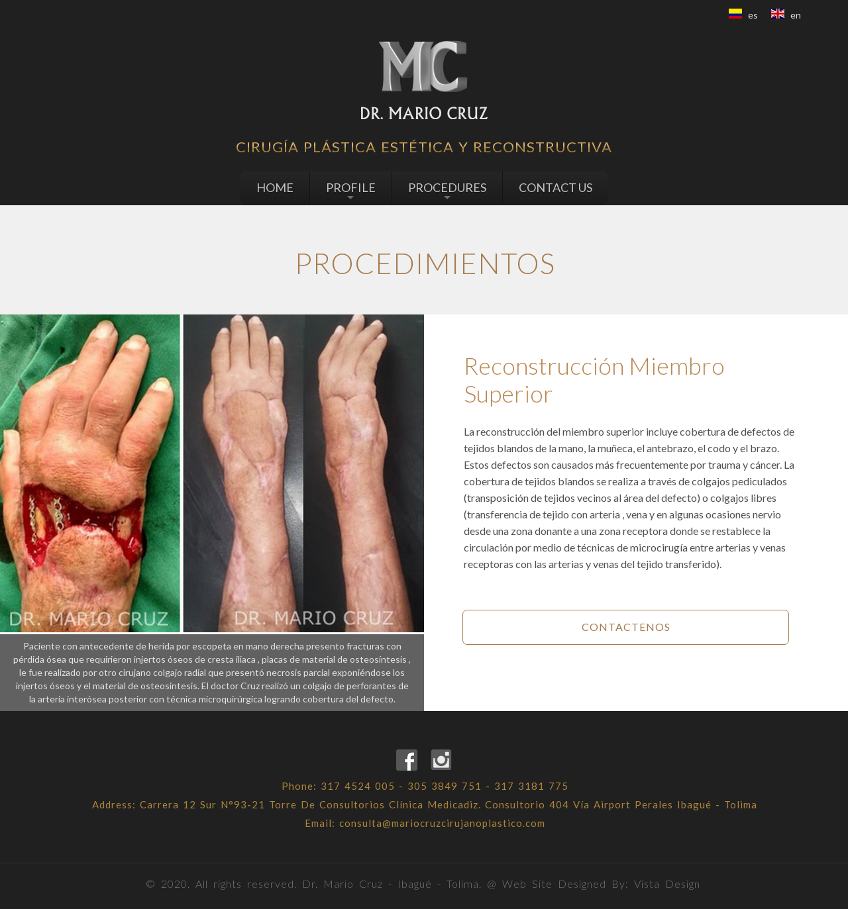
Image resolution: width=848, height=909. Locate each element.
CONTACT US (555, 187)
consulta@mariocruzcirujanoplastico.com (442, 823)
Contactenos (626, 626)
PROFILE (351, 191)
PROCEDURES (447, 191)
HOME (274, 187)
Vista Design (667, 883)
